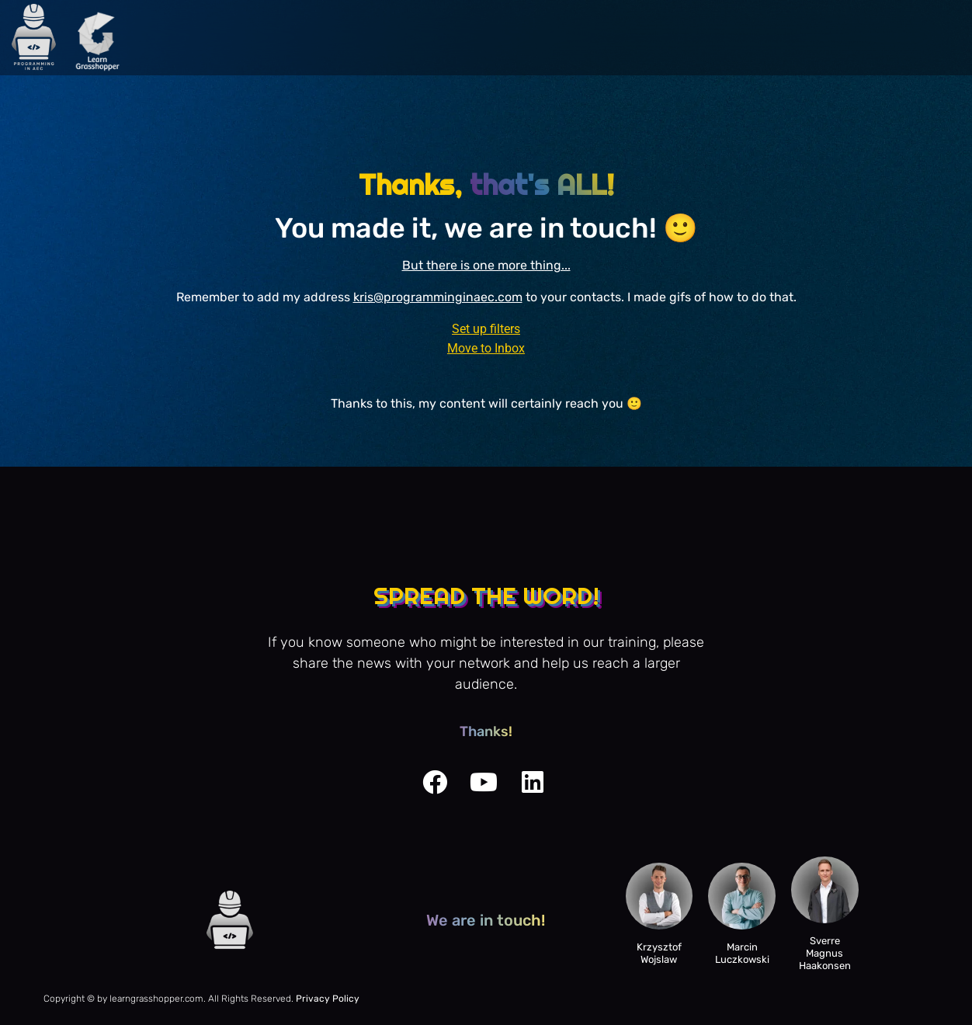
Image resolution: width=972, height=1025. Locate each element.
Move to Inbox (486, 348)
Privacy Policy (327, 998)
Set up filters (486, 328)
